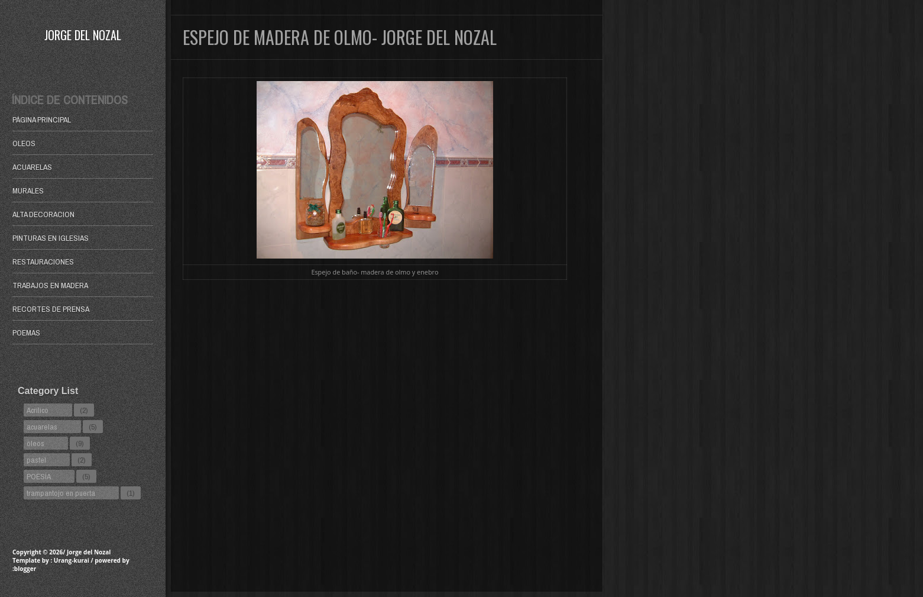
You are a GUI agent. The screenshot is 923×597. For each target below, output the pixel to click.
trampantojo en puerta (61, 493)
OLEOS (23, 143)
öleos (35, 443)
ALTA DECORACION (43, 214)
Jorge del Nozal (82, 35)
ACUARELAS (32, 167)
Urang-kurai (71, 560)
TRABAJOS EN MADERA (50, 285)
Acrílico (37, 410)
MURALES (28, 190)
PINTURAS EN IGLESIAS (50, 238)
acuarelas (42, 426)
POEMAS (26, 332)
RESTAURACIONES (43, 261)
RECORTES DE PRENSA (50, 309)
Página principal (41, 119)
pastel (36, 459)
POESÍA (39, 476)
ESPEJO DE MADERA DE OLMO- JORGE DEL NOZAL (340, 37)
